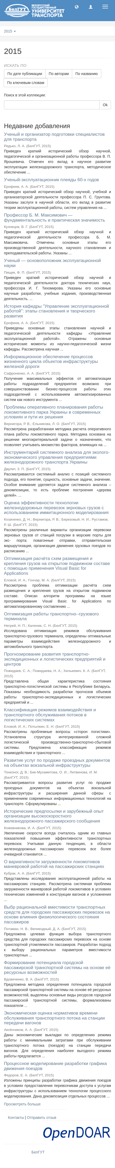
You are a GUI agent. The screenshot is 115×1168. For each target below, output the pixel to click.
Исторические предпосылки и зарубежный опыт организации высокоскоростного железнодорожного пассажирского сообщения (54, 816)
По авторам (59, 74)
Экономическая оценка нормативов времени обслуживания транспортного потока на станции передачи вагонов (54, 1018)
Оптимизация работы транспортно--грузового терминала (51, 616)
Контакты (16, 1117)
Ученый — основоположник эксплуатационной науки (52, 263)
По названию (86, 74)
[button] (76, 6)
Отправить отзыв (41, 1117)
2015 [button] (10, 31)
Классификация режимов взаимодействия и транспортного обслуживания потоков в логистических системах (50, 714)
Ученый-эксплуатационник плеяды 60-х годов (51, 179)
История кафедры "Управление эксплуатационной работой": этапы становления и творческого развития (56, 311)
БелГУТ (38, 1152)
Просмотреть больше (22, 1104)
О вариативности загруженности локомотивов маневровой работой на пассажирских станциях (54, 864)
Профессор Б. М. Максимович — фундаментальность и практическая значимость (54, 218)
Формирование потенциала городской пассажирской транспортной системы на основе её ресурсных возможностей (57, 967)
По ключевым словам (25, 83)
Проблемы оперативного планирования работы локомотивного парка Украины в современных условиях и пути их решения (53, 412)
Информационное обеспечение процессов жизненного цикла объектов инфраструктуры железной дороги (51, 361)
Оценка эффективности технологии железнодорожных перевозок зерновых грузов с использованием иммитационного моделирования (56, 507)
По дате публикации (24, 74)
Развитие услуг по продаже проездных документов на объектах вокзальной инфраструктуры (57, 763)
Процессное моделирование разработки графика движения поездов (55, 1066)
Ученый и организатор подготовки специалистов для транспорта (54, 137)
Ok (105, 105)
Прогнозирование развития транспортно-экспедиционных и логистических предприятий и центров (54, 659)
